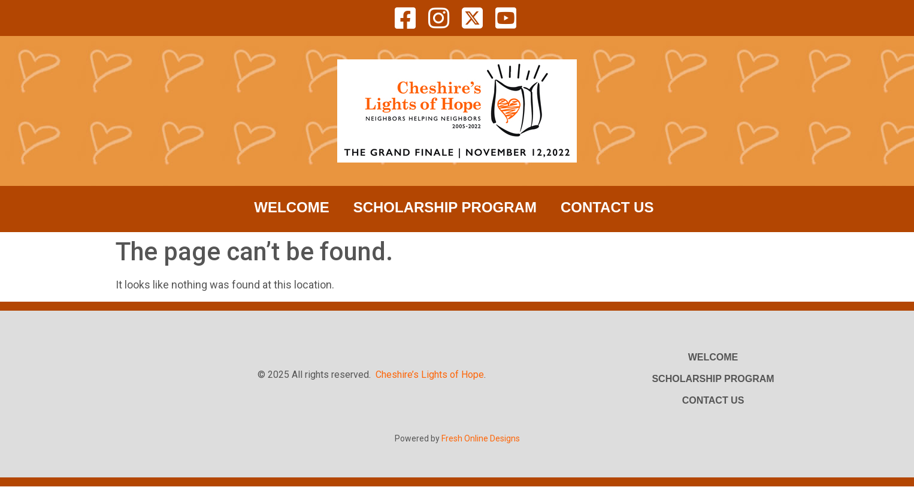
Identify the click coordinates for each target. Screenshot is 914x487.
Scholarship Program (445, 207)
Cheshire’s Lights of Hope (430, 374)
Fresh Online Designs (480, 438)
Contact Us (607, 207)
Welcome (291, 207)
